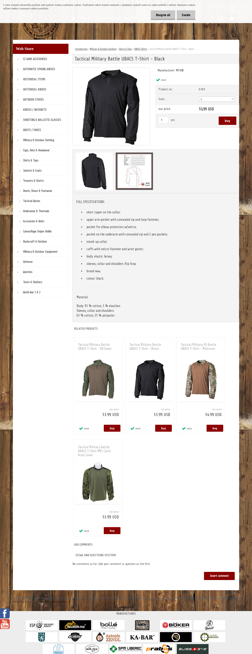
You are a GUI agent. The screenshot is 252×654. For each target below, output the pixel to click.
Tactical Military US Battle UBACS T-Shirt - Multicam (198, 347)
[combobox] (216, 99)
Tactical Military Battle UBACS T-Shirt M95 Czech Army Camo (94, 451)
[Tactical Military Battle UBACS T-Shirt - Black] (111, 69)
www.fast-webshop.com (52, 601)
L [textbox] (201, 99)
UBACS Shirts (140, 49)
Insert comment (219, 576)
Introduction (81, 49)
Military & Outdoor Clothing (103, 49)
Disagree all (163, 15)
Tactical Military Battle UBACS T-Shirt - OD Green (94, 347)
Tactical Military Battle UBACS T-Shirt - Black (145, 347)
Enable (186, 15)
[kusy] (163, 120)
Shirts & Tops (125, 49)
